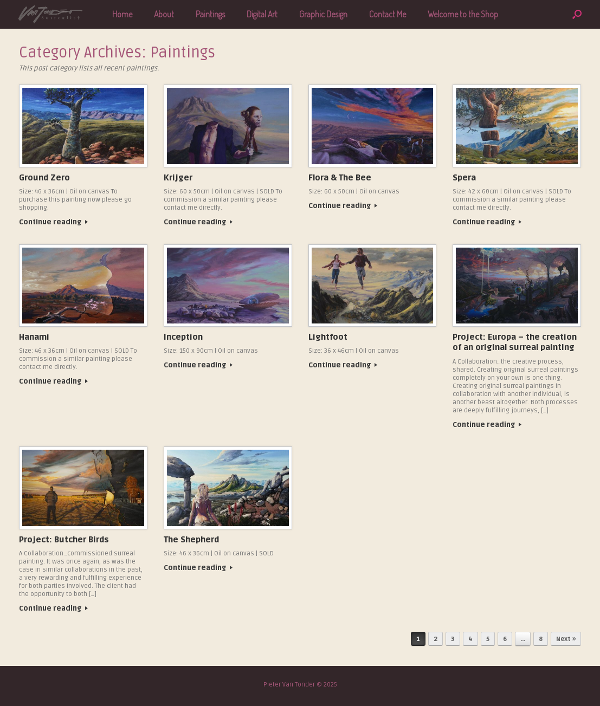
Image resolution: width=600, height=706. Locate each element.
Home (122, 14)
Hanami (34, 337)
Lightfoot (327, 337)
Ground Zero (44, 178)
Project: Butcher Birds (64, 540)
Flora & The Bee (339, 178)
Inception (183, 337)
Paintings (210, 14)
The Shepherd (191, 540)
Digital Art (262, 14)
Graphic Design (323, 14)
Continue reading (53, 222)
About (164, 14)
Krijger (178, 178)
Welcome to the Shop (463, 14)
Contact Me (387, 14)
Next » (566, 639)
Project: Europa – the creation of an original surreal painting (515, 342)
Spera (464, 178)
